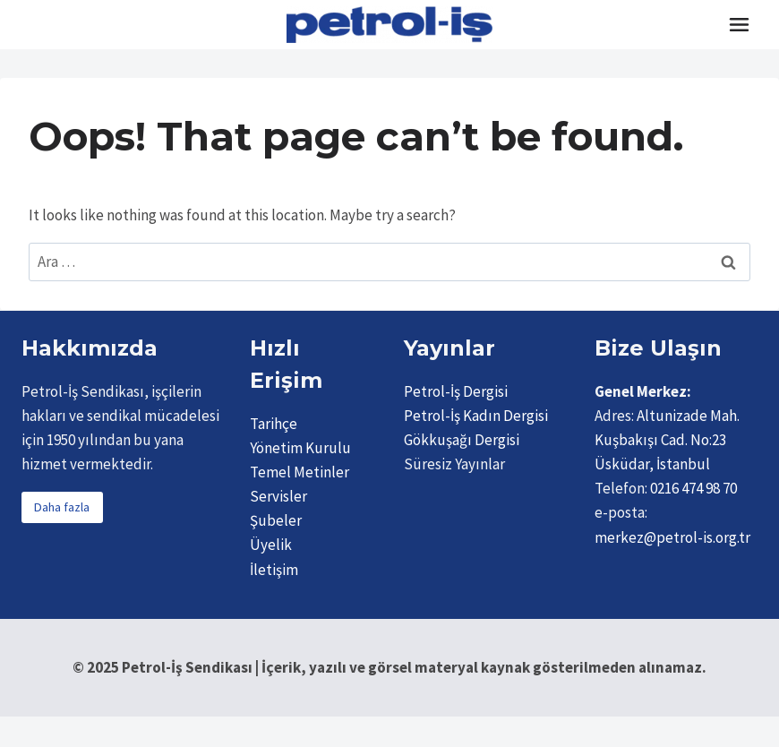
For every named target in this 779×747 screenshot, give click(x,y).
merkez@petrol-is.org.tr (672, 537)
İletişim (274, 570)
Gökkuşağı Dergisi (461, 440)
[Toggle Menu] (739, 24)
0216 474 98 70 (693, 488)
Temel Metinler (299, 472)
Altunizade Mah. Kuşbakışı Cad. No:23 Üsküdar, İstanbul (667, 440)
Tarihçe (273, 424)
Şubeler (276, 520)
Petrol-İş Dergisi (456, 391)
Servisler (278, 496)
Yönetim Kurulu (300, 448)
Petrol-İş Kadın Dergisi (476, 415)
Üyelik (271, 544)
